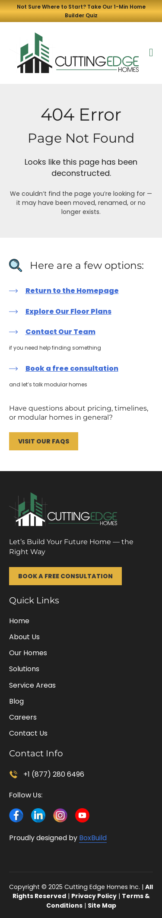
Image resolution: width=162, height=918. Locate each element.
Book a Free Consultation (65, 576)
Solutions (24, 669)
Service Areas (32, 685)
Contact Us (28, 733)
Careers (23, 717)
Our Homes (28, 653)
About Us (24, 637)
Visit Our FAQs (43, 441)
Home (19, 621)
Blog (16, 701)
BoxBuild (93, 838)
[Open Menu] (151, 52)
